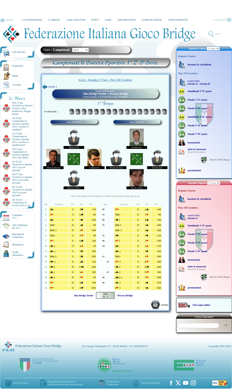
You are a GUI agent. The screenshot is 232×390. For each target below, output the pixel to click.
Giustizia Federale (150, 382)
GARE (108, 20)
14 (151, 111)
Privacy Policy (21, 382)
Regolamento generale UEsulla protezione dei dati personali (65, 383)
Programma (17, 65)
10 (127, 111)
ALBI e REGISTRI (75, 20)
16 (164, 111)
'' (22, 109)
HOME (6, 20)
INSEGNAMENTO (178, 20)
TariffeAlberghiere (17, 253)
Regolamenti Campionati (18, 235)
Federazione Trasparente (113, 383)
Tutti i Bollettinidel (20, 226)
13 (145, 111)
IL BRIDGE (54, 20)
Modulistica (17, 244)
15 (158, 111)
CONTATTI (222, 20)
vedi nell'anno (18, 52)
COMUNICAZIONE (152, 20)
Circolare (16, 84)
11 (133, 111)
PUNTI (95, 20)
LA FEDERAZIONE (32, 20)
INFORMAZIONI (126, 20)
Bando (15, 75)
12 (139, 111)
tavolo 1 (49, 86)
